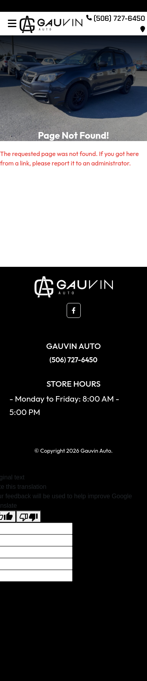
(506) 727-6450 (73, 359)
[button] (74, 310)
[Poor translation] (28, 516)
